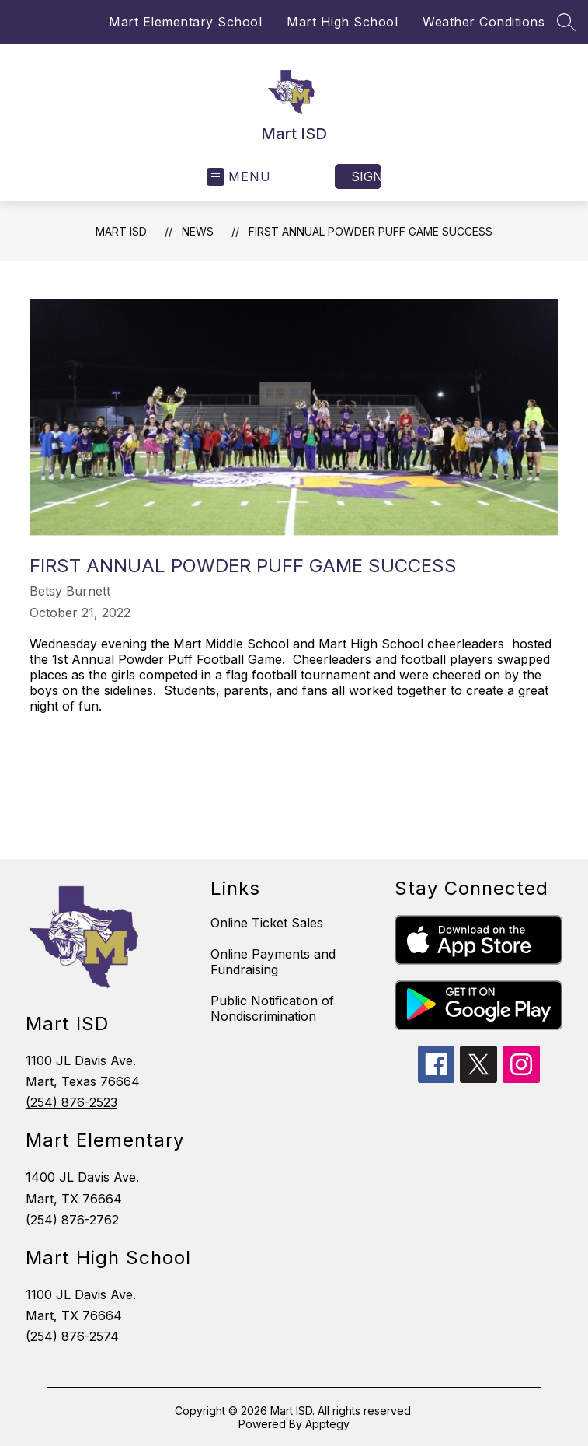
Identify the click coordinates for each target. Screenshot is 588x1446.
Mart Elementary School (185, 22)
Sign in (366, 176)
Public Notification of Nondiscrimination (272, 1008)
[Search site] (566, 21)
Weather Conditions (484, 22)
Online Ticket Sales (266, 923)
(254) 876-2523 (71, 1102)
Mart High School (342, 22)
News (198, 231)
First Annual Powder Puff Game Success (370, 231)
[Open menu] (239, 177)
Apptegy (327, 1423)
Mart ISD (121, 231)
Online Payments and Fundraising (273, 961)
